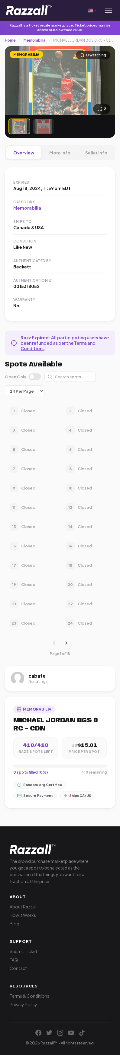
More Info (59, 152)
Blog (14, 923)
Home (10, 40)
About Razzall (23, 906)
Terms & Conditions (29, 996)
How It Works (23, 915)
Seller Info (96, 152)
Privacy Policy (23, 1004)
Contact (18, 968)
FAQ (14, 959)
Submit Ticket (23, 951)
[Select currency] (92, 10)
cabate (37, 676)
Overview (23, 152)
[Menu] (108, 10)
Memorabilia (34, 40)
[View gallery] (101, 109)
